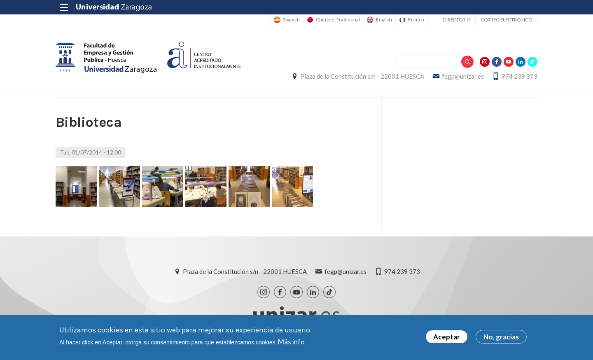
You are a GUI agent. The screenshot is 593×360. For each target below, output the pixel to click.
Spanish (291, 20)
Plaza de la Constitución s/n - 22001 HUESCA (362, 76)
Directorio (456, 19)
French (416, 20)
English (384, 20)
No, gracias (501, 338)
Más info (291, 343)
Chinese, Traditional (338, 20)
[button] (76, 186)
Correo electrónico (506, 19)
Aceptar (446, 338)
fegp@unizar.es (463, 76)
